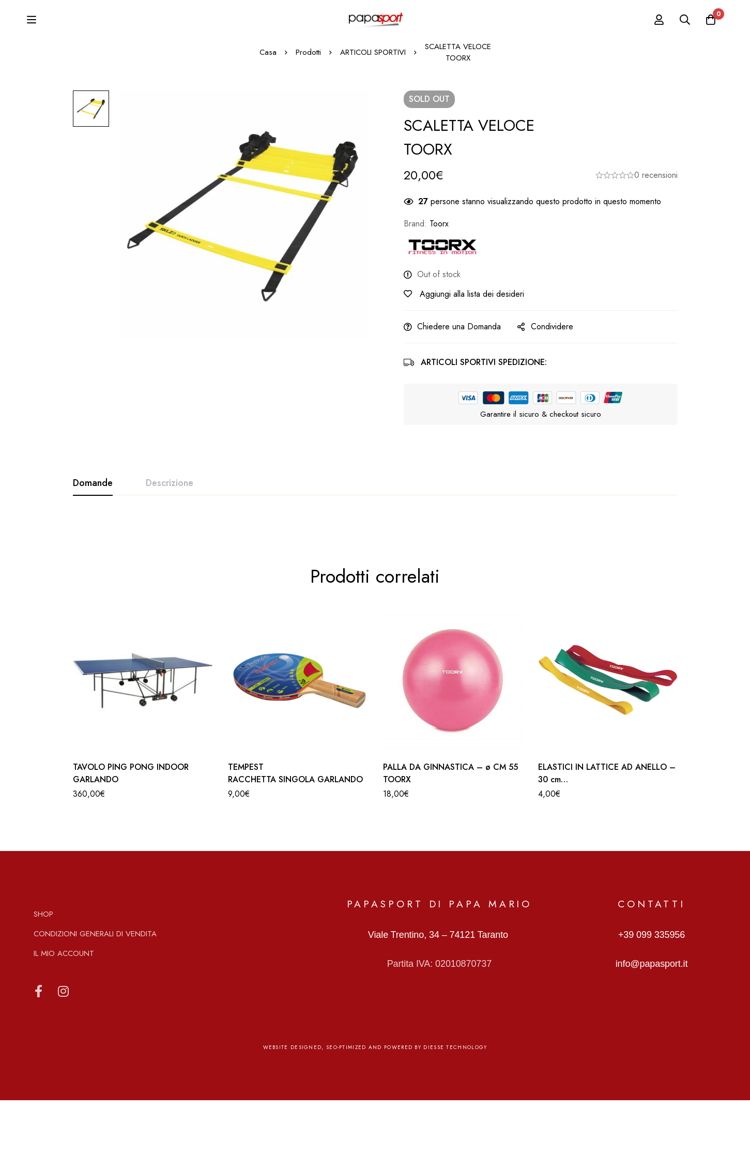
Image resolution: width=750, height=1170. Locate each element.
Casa (268, 122)
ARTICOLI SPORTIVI (373, 122)
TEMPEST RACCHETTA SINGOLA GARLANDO (295, 843)
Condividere (552, 396)
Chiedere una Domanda (459, 396)
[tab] (93, 552)
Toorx (439, 293)
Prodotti (308, 122)
